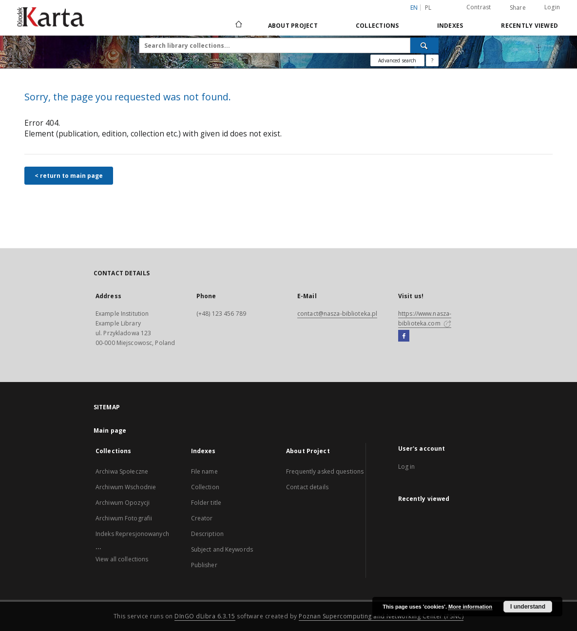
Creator (202, 518)
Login (552, 7)
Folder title (206, 502)
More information (470, 607)
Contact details (307, 487)
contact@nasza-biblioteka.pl (337, 313)
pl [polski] (428, 7)
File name (204, 471)
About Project (293, 25)
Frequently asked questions (325, 471)
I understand (527, 606)
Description (207, 534)
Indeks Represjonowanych (132, 534)
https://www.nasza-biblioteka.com (424, 318)
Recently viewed (529, 25)
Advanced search (397, 60)
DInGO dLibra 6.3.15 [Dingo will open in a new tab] (204, 616)
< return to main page (69, 176)
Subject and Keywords (222, 549)
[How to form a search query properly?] (432, 60)
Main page (110, 430)
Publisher (204, 565)
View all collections (122, 559)
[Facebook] (403, 336)
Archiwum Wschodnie (126, 487)
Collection (205, 487)
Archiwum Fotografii (124, 518)
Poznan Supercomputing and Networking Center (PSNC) (381, 616)
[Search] (424, 45)
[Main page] (238, 25)
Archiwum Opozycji (123, 502)
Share (518, 8)
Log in (406, 466)
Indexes (450, 25)
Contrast (478, 7)
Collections (377, 25)
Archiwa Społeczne (122, 471)
